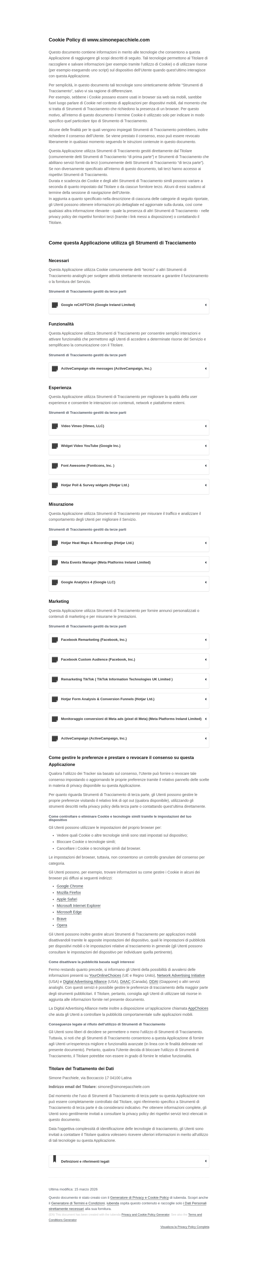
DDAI (153, 981)
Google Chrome (70, 886)
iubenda (113, 1203)
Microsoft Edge (69, 912)
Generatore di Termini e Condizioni (78, 1203)
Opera (62, 925)
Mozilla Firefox (69, 892)
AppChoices (198, 1008)
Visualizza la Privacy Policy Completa (184, 1226)
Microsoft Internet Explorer (79, 905)
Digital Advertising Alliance (85, 981)
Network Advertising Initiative (181, 975)
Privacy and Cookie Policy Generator (145, 1214)
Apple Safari (67, 899)
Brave (62, 919)
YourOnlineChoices (105, 975)
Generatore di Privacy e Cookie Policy (139, 1198)
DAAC (125, 981)
